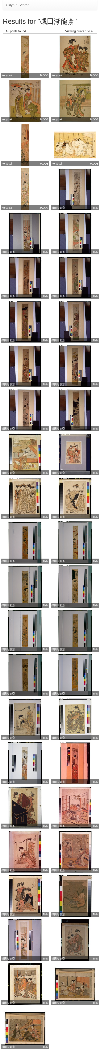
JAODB (44, 75)
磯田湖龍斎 (58, 207)
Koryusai (7, 75)
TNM (95, 207)
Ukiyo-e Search (17, 5)
